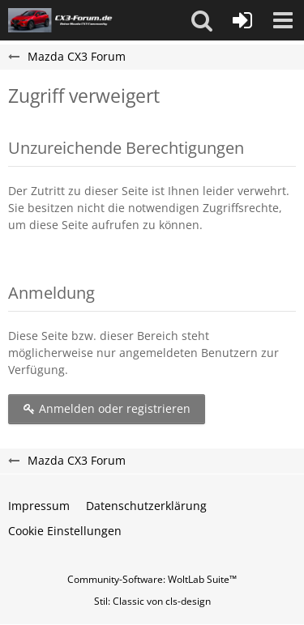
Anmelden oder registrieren (107, 408)
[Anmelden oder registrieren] (242, 20)
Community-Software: (152, 579)
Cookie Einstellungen (65, 530)
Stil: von (152, 601)
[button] (202, 20)
